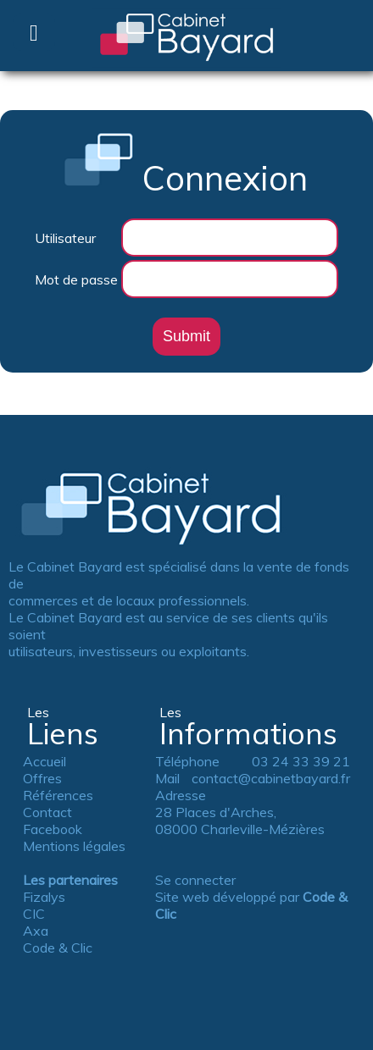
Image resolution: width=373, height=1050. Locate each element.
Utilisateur (65, 237)
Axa (35, 930)
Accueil (44, 761)
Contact (47, 812)
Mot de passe (76, 279)
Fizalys (44, 896)
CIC (34, 913)
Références (58, 795)
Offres (42, 778)
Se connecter (195, 879)
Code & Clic (57, 947)
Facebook (52, 829)
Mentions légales (74, 845)
